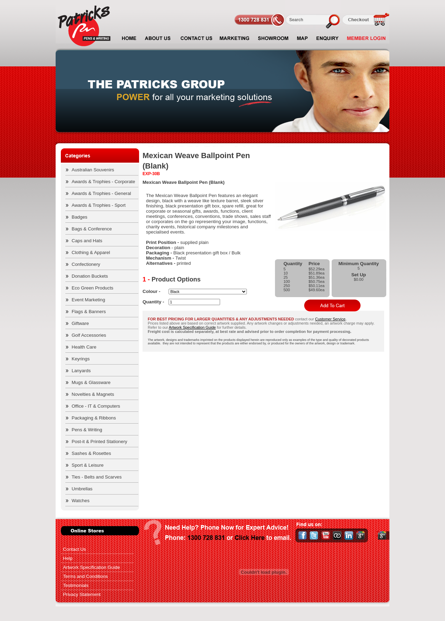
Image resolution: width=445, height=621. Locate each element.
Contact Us (74, 549)
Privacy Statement (81, 594)
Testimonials (75, 585)
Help (67, 558)
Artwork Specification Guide (192, 327)
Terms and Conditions (85, 576)
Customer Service (330, 319)
